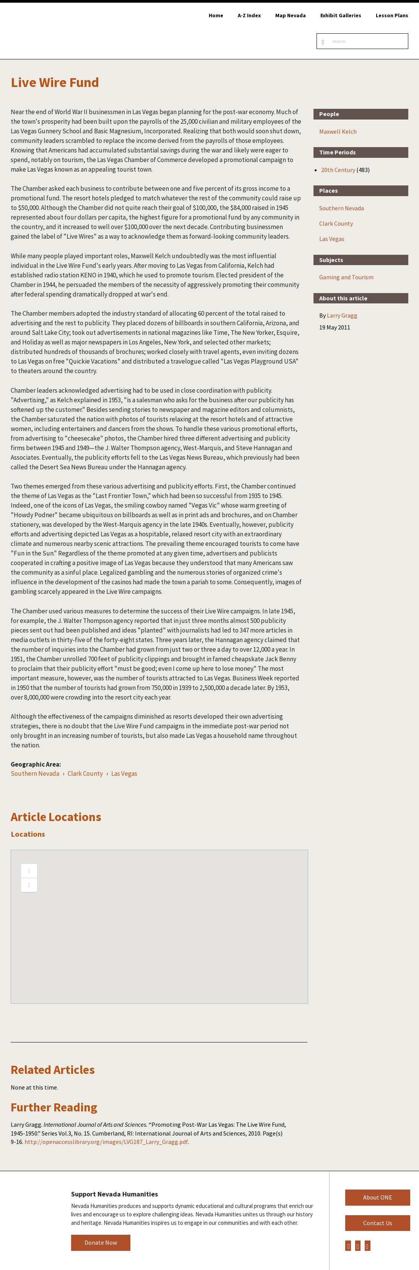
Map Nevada (290, 15)
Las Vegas (124, 773)
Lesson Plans (392, 15)
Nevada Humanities (30, 1220)
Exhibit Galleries (340, 15)
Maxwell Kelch (338, 131)
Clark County (85, 773)
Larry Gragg (342, 315)
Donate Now (100, 1242)
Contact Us (377, 1223)
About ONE (377, 1197)
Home (216, 15)
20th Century (338, 170)
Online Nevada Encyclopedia (46, 30)
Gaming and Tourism (346, 277)
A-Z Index (249, 15)
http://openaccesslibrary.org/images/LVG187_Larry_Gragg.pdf (106, 1141)
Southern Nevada (35, 773)
